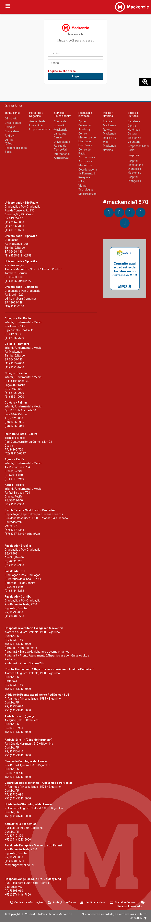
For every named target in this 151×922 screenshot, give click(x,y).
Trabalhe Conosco (123, 902)
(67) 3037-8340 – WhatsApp (22, 533)
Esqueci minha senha (62, 71)
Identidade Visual (93, 902)
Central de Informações (27, 902)
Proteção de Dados (62, 902)
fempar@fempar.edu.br (19, 865)
